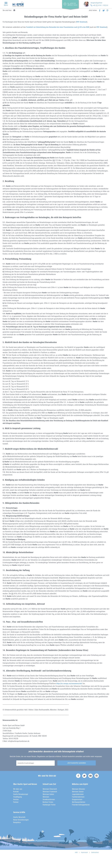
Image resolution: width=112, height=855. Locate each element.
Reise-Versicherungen (21, 820)
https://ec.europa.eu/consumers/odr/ (69, 683)
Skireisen (46, 797)
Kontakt (16, 792)
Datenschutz (95, 852)
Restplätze (17, 822)
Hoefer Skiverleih (19, 817)
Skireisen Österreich (50, 789)
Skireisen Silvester (78, 789)
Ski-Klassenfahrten (78, 802)
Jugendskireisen (78, 794)
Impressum (84, 852)
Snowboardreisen (49, 799)
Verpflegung (17, 797)
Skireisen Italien (48, 794)
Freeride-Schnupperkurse (81, 805)
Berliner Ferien (48, 802)
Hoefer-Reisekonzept (20, 794)
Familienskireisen (78, 797)
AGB (76, 852)
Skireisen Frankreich (50, 792)
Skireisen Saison (78, 792)
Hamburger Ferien (49, 805)
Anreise (16, 799)
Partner (15, 802)
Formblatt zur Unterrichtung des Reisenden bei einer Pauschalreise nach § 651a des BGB (57, 27)
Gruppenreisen (77, 799)
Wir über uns (17, 789)
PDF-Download (81, 22)
